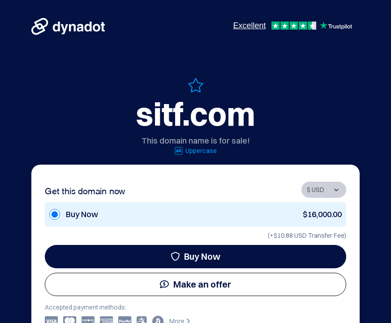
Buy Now (195, 256)
